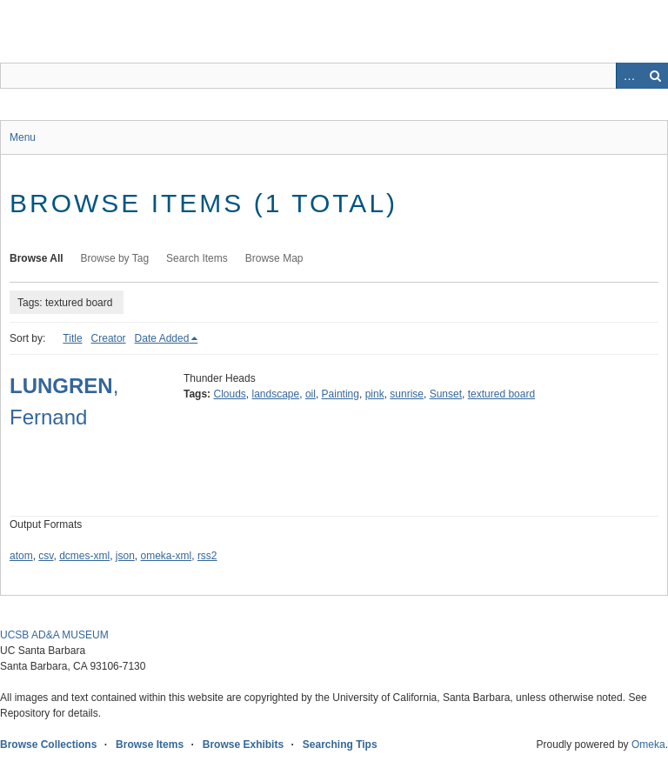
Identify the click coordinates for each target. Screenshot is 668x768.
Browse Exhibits (243, 744)
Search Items (197, 258)
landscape (276, 394)
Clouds (229, 394)
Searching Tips (340, 744)
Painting (340, 394)
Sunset (446, 394)
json (125, 556)
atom (21, 556)
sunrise (407, 394)
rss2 (207, 556)
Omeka (648, 744)
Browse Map (274, 258)
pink (374, 394)
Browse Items (150, 744)
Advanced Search (629, 76)
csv (45, 556)
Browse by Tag (115, 258)
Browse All (36, 258)
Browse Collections (48, 744)
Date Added (162, 338)
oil (310, 394)
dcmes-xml (84, 556)
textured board (501, 394)
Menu (23, 137)
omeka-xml (166, 556)
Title (72, 338)
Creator (108, 338)
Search (655, 76)
